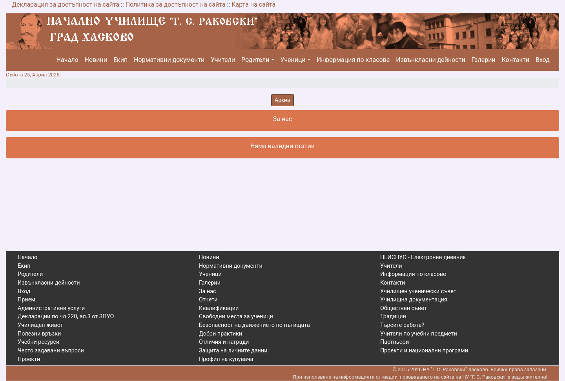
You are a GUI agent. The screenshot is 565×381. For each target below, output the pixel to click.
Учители (223, 60)
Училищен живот (40, 325)
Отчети (208, 299)
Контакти (515, 60)
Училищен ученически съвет (418, 291)
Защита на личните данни (233, 350)
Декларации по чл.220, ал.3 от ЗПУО (66, 316)
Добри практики (220, 333)
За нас (207, 291)
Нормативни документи (169, 60)
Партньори (394, 342)
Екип (120, 60)
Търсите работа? (402, 325)
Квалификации (219, 308)
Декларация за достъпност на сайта (65, 4)
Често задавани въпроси (51, 350)
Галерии (484, 60)
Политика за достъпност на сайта (176, 4)
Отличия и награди (224, 342)
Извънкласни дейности (430, 60)
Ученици (293, 60)
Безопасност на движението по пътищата (254, 325)
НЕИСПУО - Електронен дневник (423, 257)
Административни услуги (51, 308)
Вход (543, 60)
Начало (67, 60)
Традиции (393, 316)
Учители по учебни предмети (418, 333)
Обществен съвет (403, 308)
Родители (255, 60)
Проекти (29, 359)
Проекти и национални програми (424, 350)
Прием (26, 299)
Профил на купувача (226, 359)
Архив (282, 100)
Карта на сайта (253, 4)
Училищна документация (413, 299)
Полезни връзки (39, 333)
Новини (96, 60)
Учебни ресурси (38, 342)
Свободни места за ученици (236, 316)
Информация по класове (353, 60)
